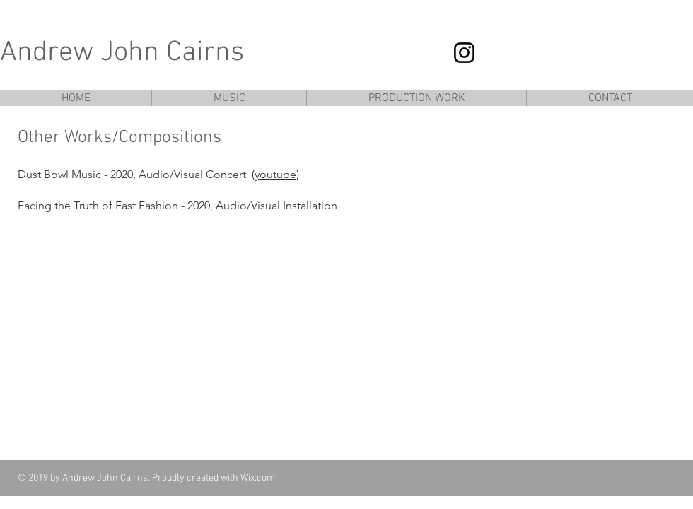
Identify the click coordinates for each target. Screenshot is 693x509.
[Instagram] (464, 52)
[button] (228, 98)
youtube (275, 174)
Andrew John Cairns (122, 53)
